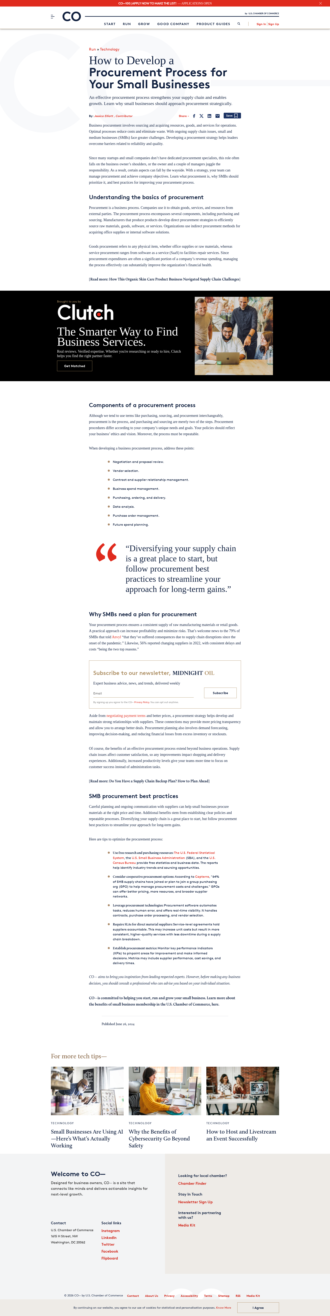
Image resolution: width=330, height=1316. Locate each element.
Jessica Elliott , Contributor (113, 116)
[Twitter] (201, 116)
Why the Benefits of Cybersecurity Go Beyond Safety (159, 1139)
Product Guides (213, 24)
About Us (151, 1295)
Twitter (107, 1244)
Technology (109, 49)
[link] (239, 23)
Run (127, 24)
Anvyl (116, 637)
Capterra (202, 877)
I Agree (258, 1308)
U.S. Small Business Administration (158, 858)
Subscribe (220, 693)
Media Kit (186, 1225)
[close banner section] (320, 3)
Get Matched (74, 366)
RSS (238, 1295)
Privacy (169, 1295)
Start (110, 24)
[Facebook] (194, 116)
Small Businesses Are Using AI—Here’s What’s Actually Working (87, 1139)
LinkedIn (109, 1237)
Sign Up (273, 24)
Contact (133, 1295)
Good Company (173, 24)
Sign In (261, 24)
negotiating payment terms (126, 716)
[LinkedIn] (209, 116)
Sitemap (224, 1295)
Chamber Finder (192, 1183)
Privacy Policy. (142, 702)
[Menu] (52, 16)
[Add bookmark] (232, 116)
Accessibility (189, 1295)
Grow (144, 24)
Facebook (109, 1251)
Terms (208, 1295)
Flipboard (109, 1258)
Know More (223, 1307)
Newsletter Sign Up (195, 1201)
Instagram (110, 1230)
